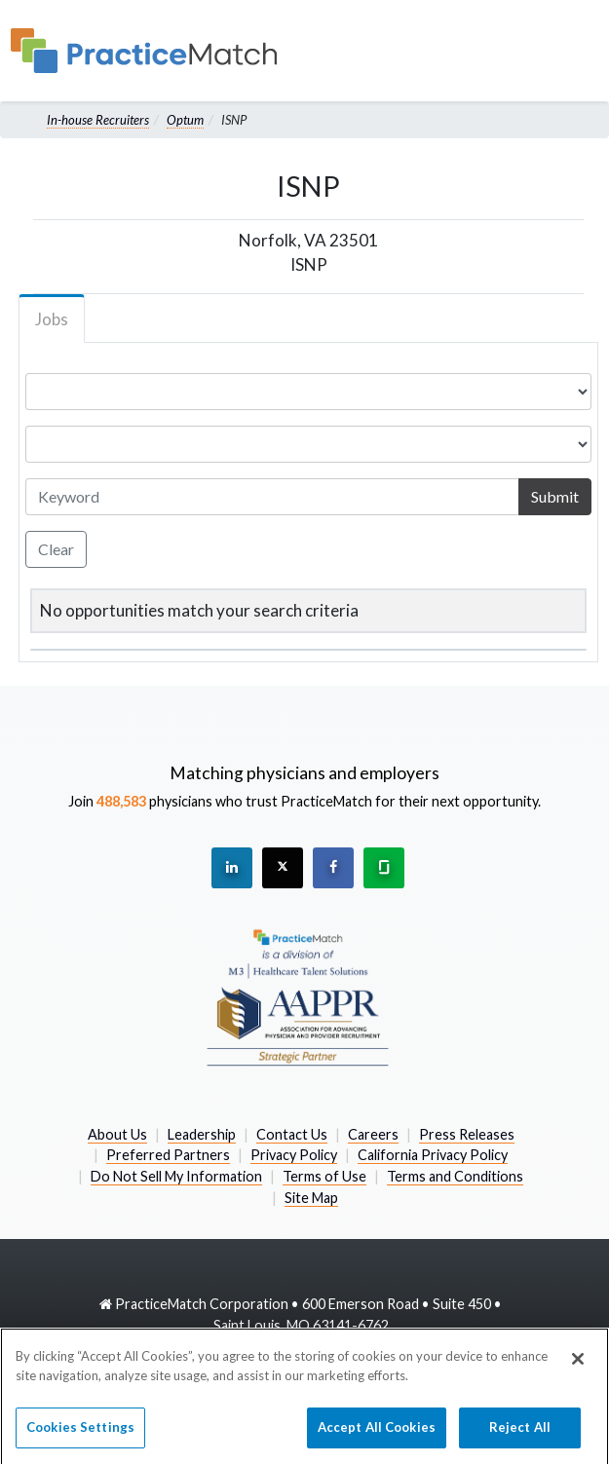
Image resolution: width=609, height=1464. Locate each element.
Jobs (51, 319)
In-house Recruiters (98, 120)
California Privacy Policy (433, 1154)
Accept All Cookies (377, 1437)
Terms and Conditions (455, 1176)
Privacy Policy (293, 1154)
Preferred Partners (168, 1154)
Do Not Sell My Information (176, 1176)
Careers (373, 1134)
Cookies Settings (80, 1437)
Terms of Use (324, 1176)
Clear (56, 549)
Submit (555, 496)
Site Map (311, 1197)
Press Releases (466, 1134)
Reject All (520, 1437)
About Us (117, 1134)
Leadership (202, 1134)
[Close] (577, 1368)
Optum (185, 120)
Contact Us (291, 1134)
